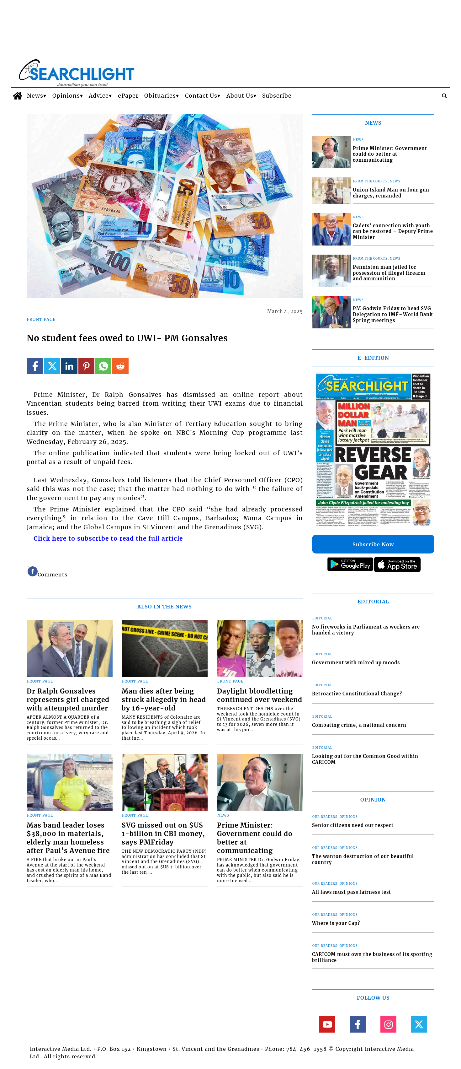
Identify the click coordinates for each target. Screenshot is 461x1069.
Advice (99, 95)
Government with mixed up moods (356, 663)
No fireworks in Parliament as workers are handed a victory (366, 630)
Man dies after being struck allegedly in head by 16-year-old (164, 699)
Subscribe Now (373, 544)
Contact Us (201, 95)
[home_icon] (17, 96)
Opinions (66, 95)
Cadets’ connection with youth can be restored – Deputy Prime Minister (393, 231)
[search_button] (444, 96)
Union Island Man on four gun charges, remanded (391, 193)
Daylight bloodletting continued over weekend (259, 695)
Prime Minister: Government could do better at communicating (255, 838)
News (35, 95)
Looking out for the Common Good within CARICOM (365, 759)
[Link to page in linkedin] (69, 366)
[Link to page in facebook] (35, 366)
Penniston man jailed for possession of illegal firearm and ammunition (389, 273)
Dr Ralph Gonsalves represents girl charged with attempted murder (68, 699)
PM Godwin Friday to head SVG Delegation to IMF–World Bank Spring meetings (393, 314)
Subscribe (277, 95)
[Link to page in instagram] (388, 1024)
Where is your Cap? (336, 923)
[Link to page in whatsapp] (103, 366)
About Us (239, 95)
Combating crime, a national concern (359, 725)
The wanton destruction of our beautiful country (363, 859)
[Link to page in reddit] (120, 366)
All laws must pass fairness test (351, 892)
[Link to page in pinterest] (86, 366)
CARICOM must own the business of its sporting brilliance (372, 957)
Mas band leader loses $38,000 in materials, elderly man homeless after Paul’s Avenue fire (68, 838)
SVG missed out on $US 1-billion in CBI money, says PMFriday (163, 833)
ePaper (128, 95)
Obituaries (160, 95)
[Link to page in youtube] (327, 1024)
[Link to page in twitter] (52, 366)
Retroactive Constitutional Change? (357, 694)
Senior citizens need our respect (353, 825)
